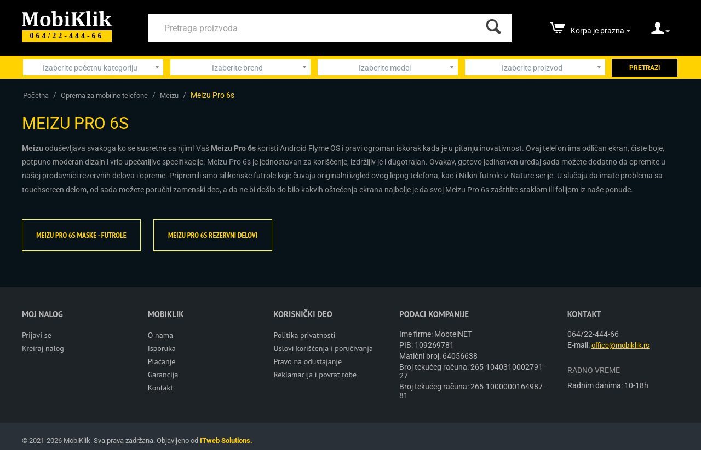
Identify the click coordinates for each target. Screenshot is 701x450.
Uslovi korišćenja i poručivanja (323, 348)
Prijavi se (36, 335)
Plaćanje (162, 361)
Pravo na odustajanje (308, 361)
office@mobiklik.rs (620, 345)
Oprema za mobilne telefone (104, 95)
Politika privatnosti (305, 335)
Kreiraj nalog (43, 348)
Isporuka (162, 348)
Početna (36, 95)
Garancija (163, 374)
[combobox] (93, 67)
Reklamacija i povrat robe (315, 374)
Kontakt (160, 388)
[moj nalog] (660, 32)
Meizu (169, 95)
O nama (160, 335)
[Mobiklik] (67, 18)
